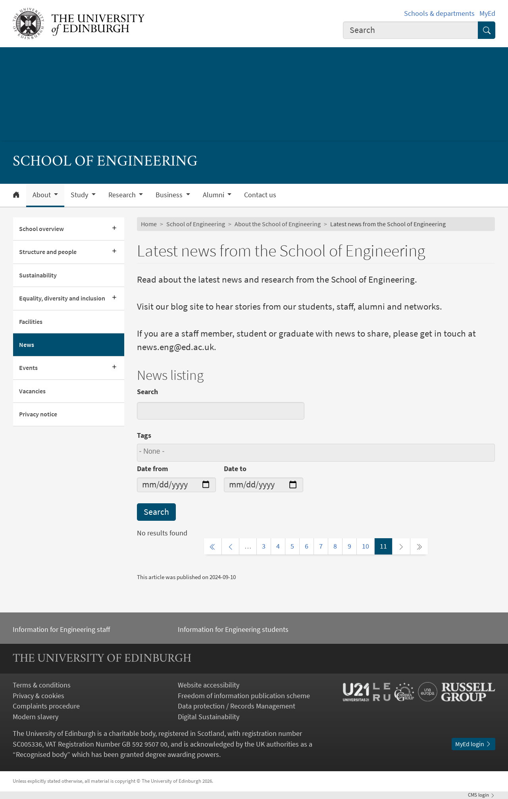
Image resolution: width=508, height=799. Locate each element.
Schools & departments (439, 13)
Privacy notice (38, 414)
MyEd (487, 13)
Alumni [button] (214, 195)
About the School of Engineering (278, 224)
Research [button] (122, 195)
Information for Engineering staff (61, 629)
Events (28, 368)
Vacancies (32, 391)
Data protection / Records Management (236, 706)
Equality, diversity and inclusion (62, 298)
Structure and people (48, 252)
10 (365, 546)
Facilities (30, 321)
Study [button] (80, 195)
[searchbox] (317, 452)
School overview (41, 229)
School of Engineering (195, 224)
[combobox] (410, 30)
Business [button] (170, 195)
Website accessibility (208, 685)
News (26, 344)
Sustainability (38, 275)
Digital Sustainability (208, 716)
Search (147, 391)
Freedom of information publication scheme (244, 695)
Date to (235, 468)
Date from (152, 468)
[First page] (212, 546)
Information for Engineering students (233, 629)
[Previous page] (230, 546)
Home (149, 224)
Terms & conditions (42, 685)
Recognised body (41, 754)
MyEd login (473, 744)
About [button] (42, 195)
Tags (144, 435)
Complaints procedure (46, 706)
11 (383, 546)
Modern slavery (35, 716)
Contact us (260, 195)
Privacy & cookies (38, 695)
